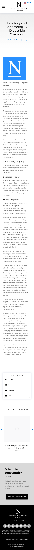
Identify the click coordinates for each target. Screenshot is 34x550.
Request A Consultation (17, 497)
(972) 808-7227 (19, 521)
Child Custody (11, 40)
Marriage (24, 40)
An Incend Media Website (17, 546)
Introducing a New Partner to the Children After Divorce (17, 448)
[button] (17, 379)
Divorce (18, 40)
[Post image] (17, 429)
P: (13, 521)
